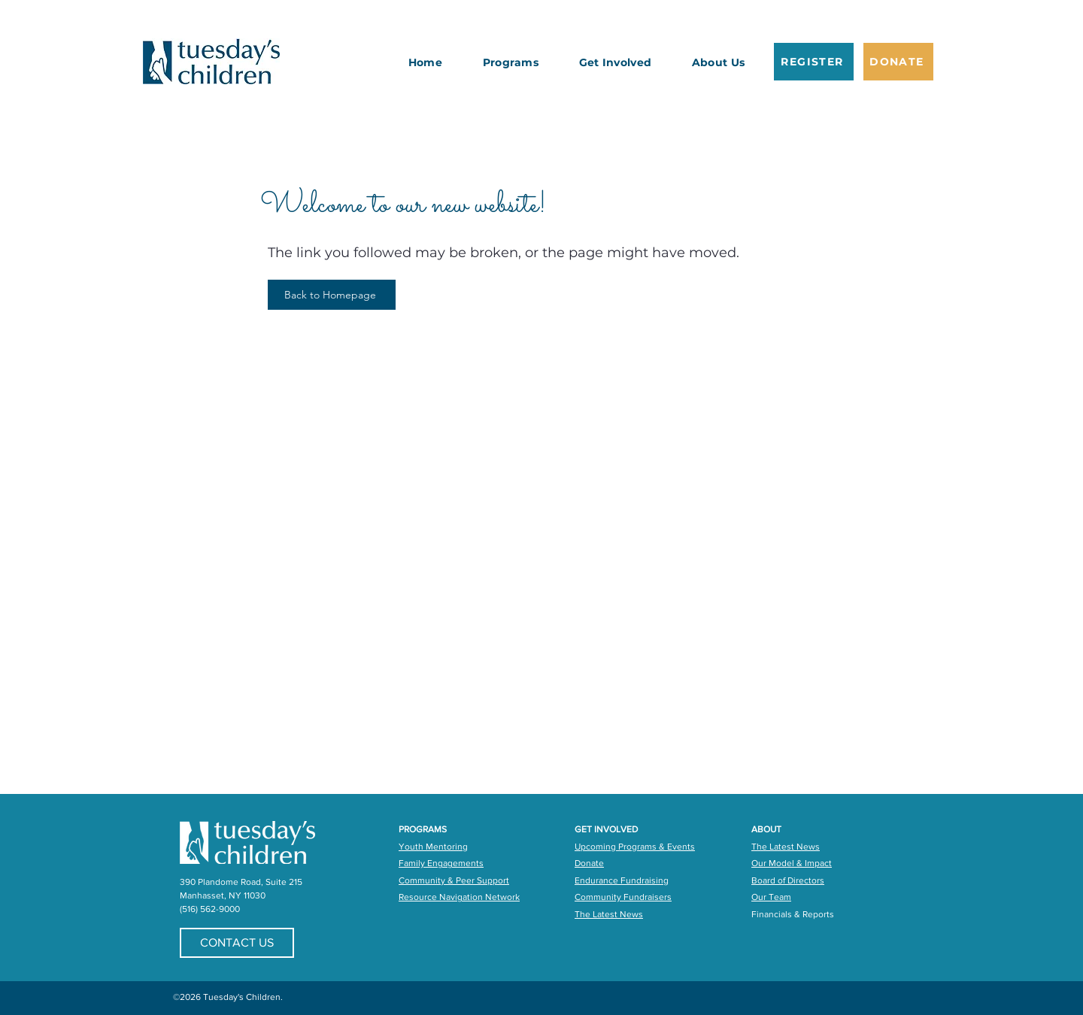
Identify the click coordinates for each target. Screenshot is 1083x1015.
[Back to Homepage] (332, 295)
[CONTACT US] (237, 943)
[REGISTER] (814, 61)
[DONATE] (898, 61)
